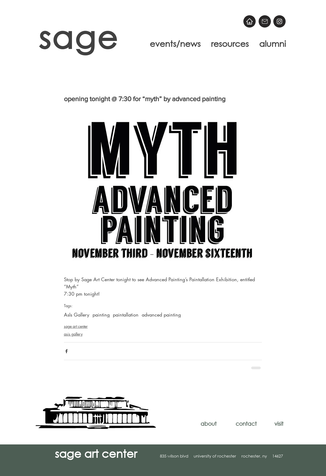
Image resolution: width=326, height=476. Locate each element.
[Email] (265, 21)
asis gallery (73, 334)
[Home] (249, 21)
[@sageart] (279, 21)
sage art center (76, 326)
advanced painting (161, 315)
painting (101, 315)
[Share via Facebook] (66, 351)
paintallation (126, 315)
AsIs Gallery (76, 315)
